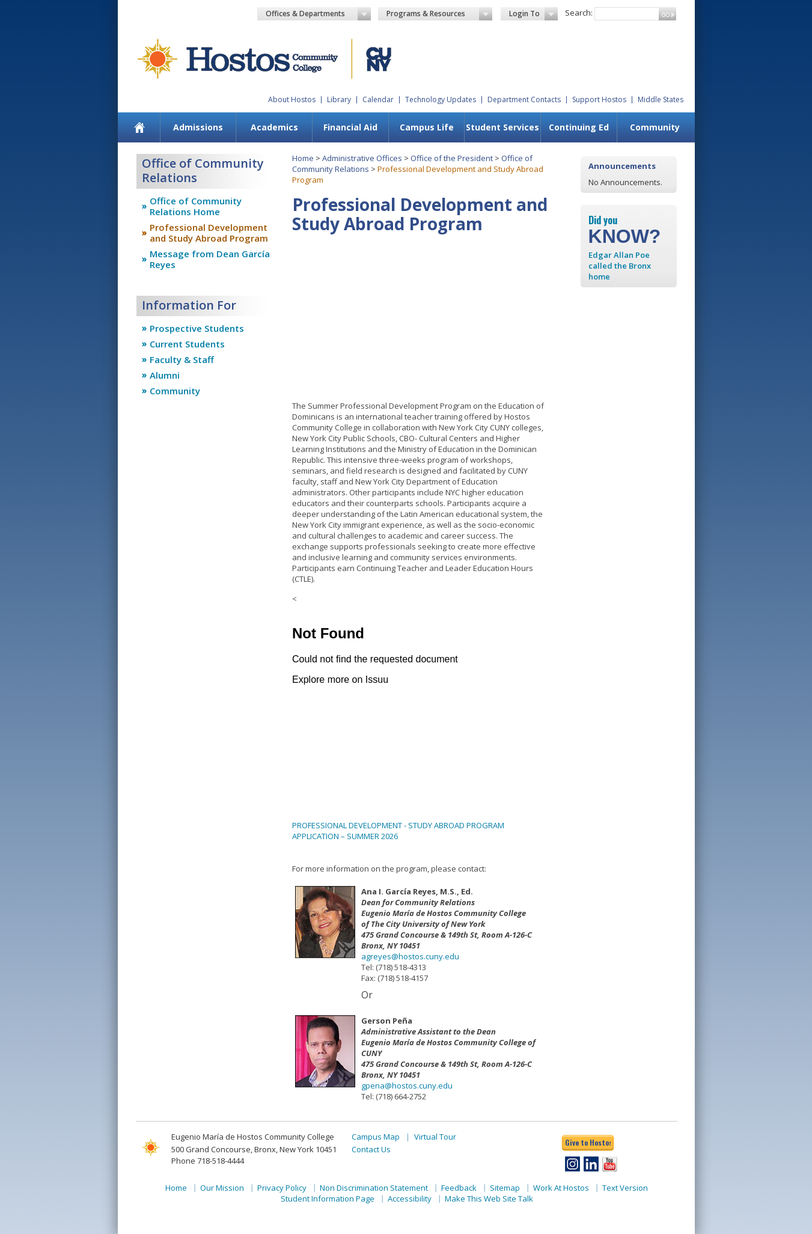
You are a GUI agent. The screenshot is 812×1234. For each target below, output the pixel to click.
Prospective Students (197, 328)
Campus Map (376, 1136)
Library (339, 99)
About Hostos (292, 99)
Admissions (198, 127)
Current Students (187, 343)
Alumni (165, 375)
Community (655, 127)
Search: (579, 12)
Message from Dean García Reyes (210, 259)
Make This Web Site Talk (489, 1198)
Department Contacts (524, 99)
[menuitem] (139, 127)
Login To (533, 13)
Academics (274, 127)
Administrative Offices (362, 158)
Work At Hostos (561, 1187)
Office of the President (452, 158)
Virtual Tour (435, 1136)
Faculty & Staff (182, 359)
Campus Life (427, 127)
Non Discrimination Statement (374, 1187)
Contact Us (371, 1149)
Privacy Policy (282, 1187)
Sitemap (505, 1187)
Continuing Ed (579, 127)
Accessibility (410, 1198)
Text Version (625, 1187)
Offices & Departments (318, 13)
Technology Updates (440, 99)
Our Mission (222, 1187)
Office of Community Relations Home (196, 206)
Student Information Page (327, 1198)
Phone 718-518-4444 (207, 1160)
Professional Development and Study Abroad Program (209, 232)
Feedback (459, 1187)
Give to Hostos (588, 1142)
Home (303, 158)
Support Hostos (599, 99)
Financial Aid (350, 127)
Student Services (502, 127)
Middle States (660, 99)
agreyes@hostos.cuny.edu (410, 956)
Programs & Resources (439, 13)
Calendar (378, 99)
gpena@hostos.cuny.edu (407, 1085)
